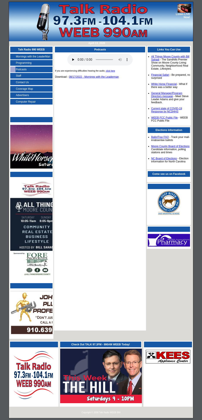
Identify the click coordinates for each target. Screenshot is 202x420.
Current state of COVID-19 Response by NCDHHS (166, 110)
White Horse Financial (164, 84)
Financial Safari (160, 74)
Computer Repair (26, 101)
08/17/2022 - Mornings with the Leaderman (94, 76)
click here (110, 71)
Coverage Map (24, 88)
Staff (18, 75)
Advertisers (22, 95)
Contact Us (22, 82)
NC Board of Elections (164, 158)
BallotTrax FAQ (160, 137)
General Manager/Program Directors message (166, 95)
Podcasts (21, 69)
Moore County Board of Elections (170, 146)
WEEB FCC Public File (164, 117)
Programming (24, 62)
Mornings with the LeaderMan (33, 56)
